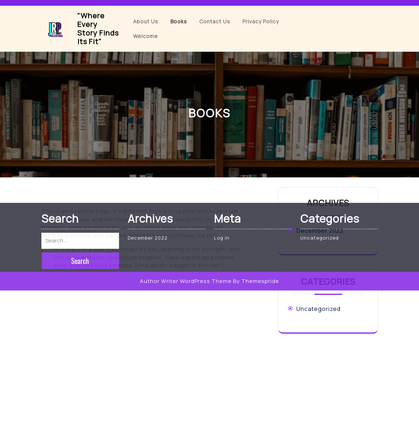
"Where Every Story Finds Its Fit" (98, 28)
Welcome (145, 36)
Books (178, 21)
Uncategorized (318, 309)
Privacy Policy (260, 21)
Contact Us (214, 21)
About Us (145, 21)
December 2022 (319, 230)
